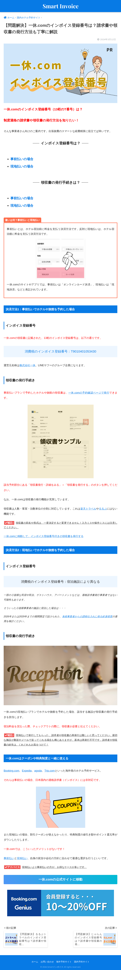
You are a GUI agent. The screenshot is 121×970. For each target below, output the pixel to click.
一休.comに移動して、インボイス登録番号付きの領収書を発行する (43, 536)
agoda (38, 770)
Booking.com (11, 770)
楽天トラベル (88, 508)
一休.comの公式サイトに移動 (60, 879)
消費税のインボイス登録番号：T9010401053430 (60, 351)
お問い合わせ (47, 962)
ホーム (35, 962)
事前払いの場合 (21, 159)
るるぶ (103, 508)
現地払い (22, 858)
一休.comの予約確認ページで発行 (88, 392)
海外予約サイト (64, 962)
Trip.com (49, 770)
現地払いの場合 (21, 166)
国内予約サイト (81, 962)
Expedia (27, 770)
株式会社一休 (27, 365)
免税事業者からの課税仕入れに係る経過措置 (87, 616)
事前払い (9, 858)
